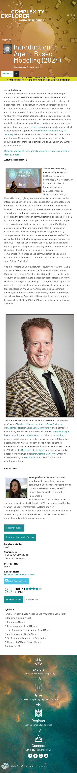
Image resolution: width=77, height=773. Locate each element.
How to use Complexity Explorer (20, 537)
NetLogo (37, 127)
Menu (73, 15)
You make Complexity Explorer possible (38, 699)
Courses (6, 40)
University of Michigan (32, 450)
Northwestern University (47, 131)
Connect (38, 746)
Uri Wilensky (32, 435)
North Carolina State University (35, 428)
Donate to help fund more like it (20, 575)
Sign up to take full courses (38, 725)
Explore (38, 669)
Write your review (13, 599)
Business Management (28, 424)
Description (7, 74)
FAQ (16, 74)
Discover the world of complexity (38, 673)
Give (38, 695)
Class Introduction (14, 528)
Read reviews (32, 599)
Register (38, 721)
